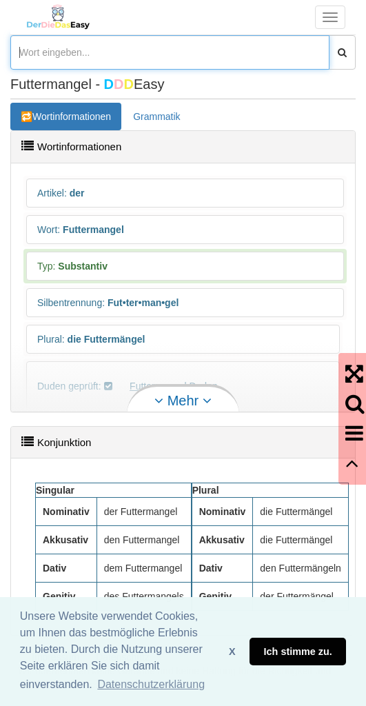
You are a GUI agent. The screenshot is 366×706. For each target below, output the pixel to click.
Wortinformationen (71, 116)
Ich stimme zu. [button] (298, 651)
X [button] (232, 651)
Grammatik (156, 116)
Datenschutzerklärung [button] (151, 684)
